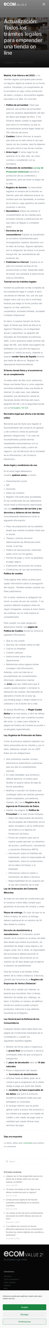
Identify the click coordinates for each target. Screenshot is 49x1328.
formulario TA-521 (19, 408)
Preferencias (24, 1321)
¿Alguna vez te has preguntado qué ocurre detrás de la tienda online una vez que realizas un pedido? (24, 1181)
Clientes (7, 1289)
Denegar (25, 1314)
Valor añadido (10, 1286)
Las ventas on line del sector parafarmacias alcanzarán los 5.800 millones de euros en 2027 (24, 1218)
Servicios (7, 1280)
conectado (27, 1143)
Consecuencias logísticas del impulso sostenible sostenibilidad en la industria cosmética (22, 1204)
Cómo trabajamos (11, 1283)
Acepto (24, 1307)
